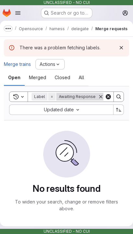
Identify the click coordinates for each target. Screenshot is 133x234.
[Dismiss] (121, 48)
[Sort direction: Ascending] (118, 110)
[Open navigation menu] (18, 13)
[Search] (118, 97)
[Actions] (50, 64)
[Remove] (101, 97)
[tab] (14, 77)
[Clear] (108, 97)
